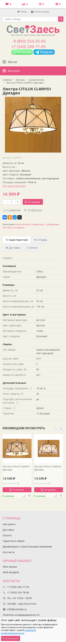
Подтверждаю (10, 638)
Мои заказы (10, 566)
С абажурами (52, 224)
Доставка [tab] (12, 247)
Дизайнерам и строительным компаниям (27, 546)
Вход (22, 11)
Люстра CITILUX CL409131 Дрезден (16, 468)
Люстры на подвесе (13, 227)
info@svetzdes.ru (17, 609)
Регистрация (40, 11)
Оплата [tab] (32, 247)
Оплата (7, 535)
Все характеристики (14, 185)
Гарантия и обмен (13, 541)
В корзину (32, 202)
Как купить (9, 524)
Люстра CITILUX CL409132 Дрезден (47, 468)
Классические (22, 224)
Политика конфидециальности (21, 614)
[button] (55, 429)
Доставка (8, 529)
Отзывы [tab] (40, 239)
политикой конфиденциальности (18, 632)
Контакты (8, 552)
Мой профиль (11, 572)
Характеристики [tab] (16, 239)
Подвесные (37, 224)
